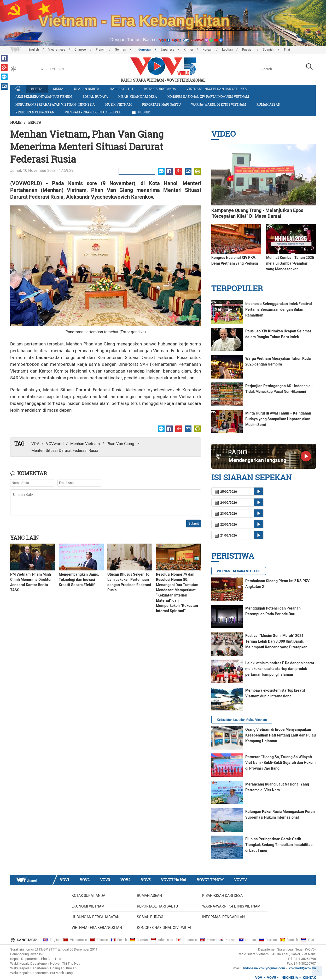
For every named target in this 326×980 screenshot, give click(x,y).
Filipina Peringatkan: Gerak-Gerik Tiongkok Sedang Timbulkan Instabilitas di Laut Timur (278, 845)
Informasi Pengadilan (223, 917)
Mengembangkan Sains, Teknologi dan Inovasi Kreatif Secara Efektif (79, 579)
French (101, 49)
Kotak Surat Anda (160, 89)
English (33, 49)
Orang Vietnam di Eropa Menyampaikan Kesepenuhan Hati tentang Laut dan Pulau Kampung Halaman (280, 735)
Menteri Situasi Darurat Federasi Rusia (64, 450)
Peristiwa (232, 556)
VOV (35, 443)
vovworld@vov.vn (302, 968)
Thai (287, 49)
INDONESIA (289, 977)
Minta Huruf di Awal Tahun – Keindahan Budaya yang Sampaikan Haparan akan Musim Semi (278, 419)
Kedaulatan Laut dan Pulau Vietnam (242, 720)
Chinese (80, 49)
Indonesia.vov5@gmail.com (264, 968)
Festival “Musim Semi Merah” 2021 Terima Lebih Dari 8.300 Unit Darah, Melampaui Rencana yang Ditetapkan (276, 641)
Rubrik (140, 112)
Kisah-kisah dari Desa (137, 96)
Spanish (268, 49)
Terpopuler (237, 288)
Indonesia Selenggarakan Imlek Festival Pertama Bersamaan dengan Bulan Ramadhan (278, 309)
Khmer (188, 49)
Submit (193, 523)
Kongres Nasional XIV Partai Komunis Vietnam (208, 96)
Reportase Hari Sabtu (161, 104)
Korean (207, 49)
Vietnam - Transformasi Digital (93, 112)
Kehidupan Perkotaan (34, 112)
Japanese (167, 49)
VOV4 (125, 879)
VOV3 (105, 879)
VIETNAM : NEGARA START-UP (238, 571)
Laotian (227, 49)
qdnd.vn (137, 332)
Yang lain (24, 537)
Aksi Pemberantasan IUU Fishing (43, 96)
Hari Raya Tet (122, 89)
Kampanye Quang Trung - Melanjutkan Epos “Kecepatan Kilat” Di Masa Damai (257, 213)
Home (15, 122)
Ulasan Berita (86, 89)
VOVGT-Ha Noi (173, 879)
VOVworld (54, 443)
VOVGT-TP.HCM (210, 879)
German (120, 49)
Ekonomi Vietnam (88, 906)
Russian (247, 49)
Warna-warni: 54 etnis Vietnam (218, 104)
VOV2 (85, 879)
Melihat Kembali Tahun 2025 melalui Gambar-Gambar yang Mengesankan (290, 263)
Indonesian (143, 49)
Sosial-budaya (95, 96)
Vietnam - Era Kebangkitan (97, 928)
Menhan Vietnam (85, 443)
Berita (37, 89)
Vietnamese (56, 49)
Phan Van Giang (121, 443)
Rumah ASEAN (268, 104)
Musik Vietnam (118, 104)
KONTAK (309, 977)
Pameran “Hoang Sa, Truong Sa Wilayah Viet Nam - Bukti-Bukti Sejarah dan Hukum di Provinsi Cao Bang (280, 762)
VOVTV (240, 879)
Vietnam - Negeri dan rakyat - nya (217, 89)
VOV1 (64, 879)
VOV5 (145, 879)
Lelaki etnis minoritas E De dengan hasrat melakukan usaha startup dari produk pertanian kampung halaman (279, 669)
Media (58, 89)
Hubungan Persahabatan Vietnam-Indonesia (55, 104)
